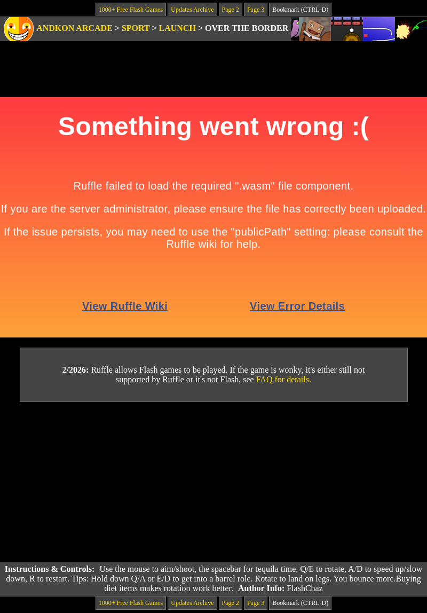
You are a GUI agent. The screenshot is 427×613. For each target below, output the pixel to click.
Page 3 (255, 9)
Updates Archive (192, 9)
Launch (177, 28)
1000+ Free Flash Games (131, 9)
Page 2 (230, 9)
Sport (136, 28)
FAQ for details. (283, 379)
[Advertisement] (214, 482)
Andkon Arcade (74, 28)
